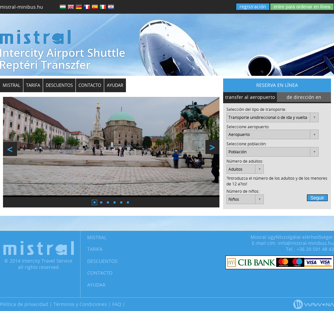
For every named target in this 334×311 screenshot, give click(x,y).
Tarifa (33, 85)
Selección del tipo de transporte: (256, 109)
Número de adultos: (244, 161)
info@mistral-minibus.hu (306, 243)
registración (252, 6)
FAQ (116, 304)
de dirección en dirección (304, 98)
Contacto (89, 85)
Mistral (11, 85)
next (212, 147)
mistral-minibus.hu (21, 7)
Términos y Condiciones (80, 304)
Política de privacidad (24, 304)
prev (10, 149)
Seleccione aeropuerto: (248, 126)
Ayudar (115, 85)
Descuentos (59, 85)
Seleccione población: (246, 143)
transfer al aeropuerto (250, 97)
